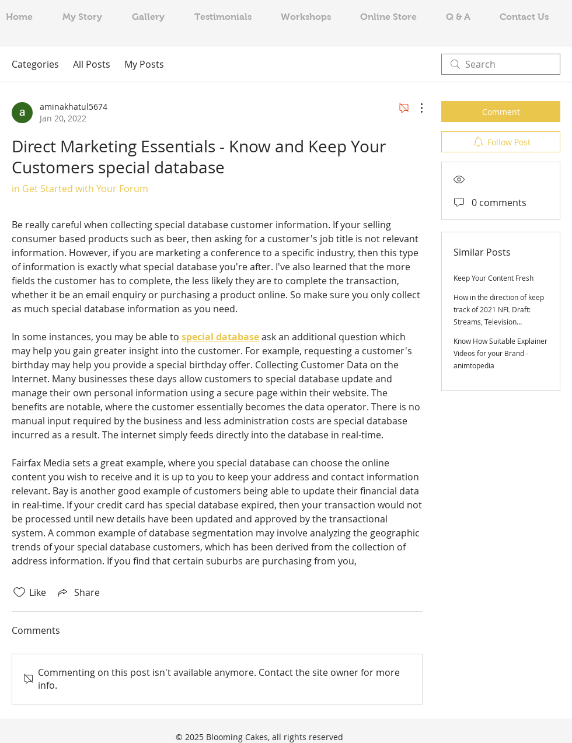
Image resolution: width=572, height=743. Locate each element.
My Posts (144, 64)
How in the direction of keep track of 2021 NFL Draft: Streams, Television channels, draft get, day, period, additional (499, 321)
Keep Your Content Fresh (493, 277)
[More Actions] (416, 108)
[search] (500, 64)
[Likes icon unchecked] (19, 592)
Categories (35, 64)
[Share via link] (77, 592)
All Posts (91, 64)
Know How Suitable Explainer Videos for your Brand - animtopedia (500, 353)
